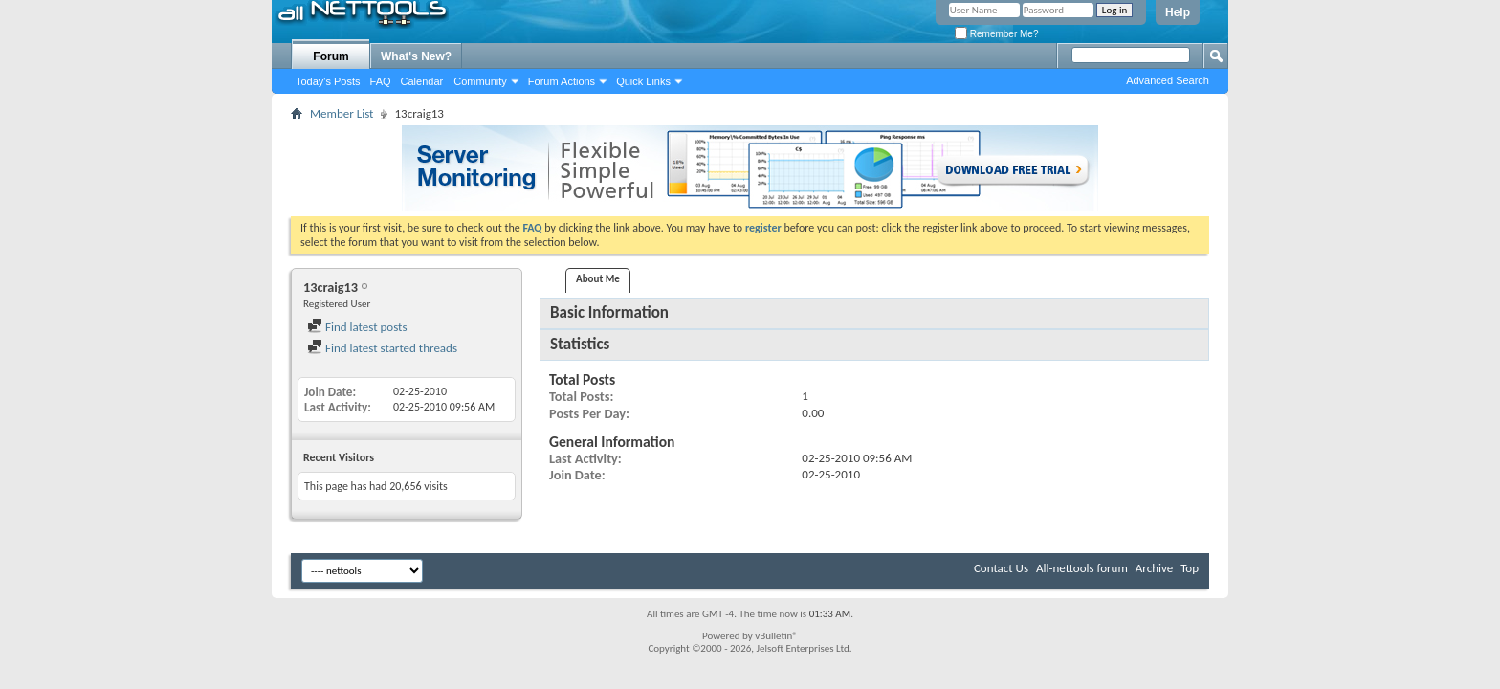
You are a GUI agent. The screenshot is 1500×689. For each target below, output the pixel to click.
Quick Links (643, 81)
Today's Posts (328, 81)
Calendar (422, 81)
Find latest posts (357, 327)
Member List (341, 113)
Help (1177, 12)
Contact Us (1001, 568)
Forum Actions (561, 81)
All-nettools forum (1082, 568)
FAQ (380, 81)
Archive (1154, 568)
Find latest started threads (382, 348)
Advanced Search (1167, 80)
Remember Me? (996, 34)
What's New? (416, 56)
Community (480, 81)
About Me (598, 279)
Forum (330, 56)
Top (1189, 568)
